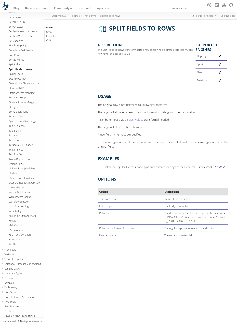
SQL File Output (17, 78)
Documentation (35, 8)
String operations (18, 111)
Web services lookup (20, 197)
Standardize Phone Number (24, 83)
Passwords (10, 278)
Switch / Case (16, 116)
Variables (9, 254)
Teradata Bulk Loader (21, 145)
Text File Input (16, 149)
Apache (102, 8)
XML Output (15, 225)
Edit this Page (228, 15)
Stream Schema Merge (21, 102)
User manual (59, 15)
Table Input (15, 135)
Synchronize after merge (22, 121)
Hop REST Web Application (19, 297)
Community (62, 8)
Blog (16, 8)
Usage (49, 32)
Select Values (16, 17)
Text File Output (17, 154)
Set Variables (16, 41)
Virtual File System (14, 259)
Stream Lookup (17, 97)
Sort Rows (14, 55)
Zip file (12, 244)
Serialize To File (17, 22)
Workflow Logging (19, 206)
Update (13, 173)
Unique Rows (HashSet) (22, 168)
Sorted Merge (16, 59)
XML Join (13, 220)
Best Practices (12, 306)
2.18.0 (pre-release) (203, 15)
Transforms (89, 15)
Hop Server (10, 292)
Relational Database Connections (22, 264)
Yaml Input (15, 239)
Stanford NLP (16, 88)
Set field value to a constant (24, 31)
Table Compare (17, 126)
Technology (10, 287)
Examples (51, 36)
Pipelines (75, 15)
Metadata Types (13, 273)
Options (50, 40)
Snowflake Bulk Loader (21, 50)
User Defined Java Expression (25, 182)
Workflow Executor (19, 201)
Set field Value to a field (22, 36)
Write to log (15, 211)
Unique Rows (16, 164)
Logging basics (12, 268)
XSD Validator (16, 230)
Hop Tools (10, 301)
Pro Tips (8, 311)
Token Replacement (20, 159)
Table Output (16, 140)
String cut (14, 107)
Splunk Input (16, 74)
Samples (9, 283)
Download (84, 8)
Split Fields (14, 64)
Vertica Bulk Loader (19, 192)
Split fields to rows (20, 69)
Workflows (10, 249)
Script (12, 12)
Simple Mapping (17, 45)
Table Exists (15, 130)
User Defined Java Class (22, 178)
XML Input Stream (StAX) (22, 216)
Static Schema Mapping (22, 93)
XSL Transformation (20, 234)
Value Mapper (16, 187)
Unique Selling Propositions (19, 316)
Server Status (16, 26)
